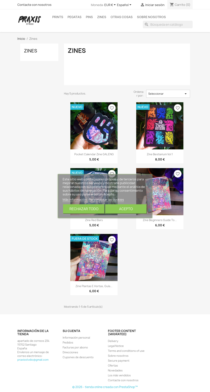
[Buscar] (168, 24)
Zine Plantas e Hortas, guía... (93, 286)
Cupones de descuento (78, 357)
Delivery (113, 341)
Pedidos (68, 342)
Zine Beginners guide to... (160, 220)
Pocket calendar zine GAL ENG (94, 154)
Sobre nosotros (151, 17)
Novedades (115, 370)
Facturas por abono (75, 347)
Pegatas (75, 17)
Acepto (126, 209)
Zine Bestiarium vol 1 (160, 154)
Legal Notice (116, 346)
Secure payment (118, 360)
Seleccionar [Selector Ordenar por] (168, 93)
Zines (101, 17)
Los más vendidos (119, 375)
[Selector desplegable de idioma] (125, 5)
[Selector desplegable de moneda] (110, 5)
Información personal (76, 337)
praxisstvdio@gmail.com (32, 359)
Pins (89, 17)
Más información (75, 200)
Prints (57, 17)
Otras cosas (122, 17)
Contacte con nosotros (34, 5)
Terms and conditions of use (126, 351)
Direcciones (70, 352)
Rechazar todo (83, 209)
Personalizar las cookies (106, 200)
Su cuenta (71, 331)
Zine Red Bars (94, 220)
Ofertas (113, 365)
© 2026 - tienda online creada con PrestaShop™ (105, 387)
